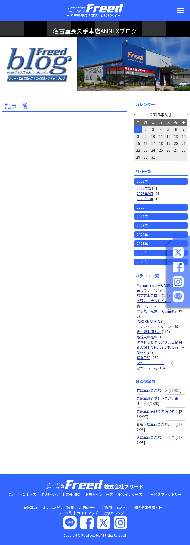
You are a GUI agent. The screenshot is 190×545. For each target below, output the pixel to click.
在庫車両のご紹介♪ (152, 390)
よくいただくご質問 (58, 507)
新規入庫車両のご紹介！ (156, 424)
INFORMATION (148, 321)
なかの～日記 (147, 367)
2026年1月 (145, 198)
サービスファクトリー (164, 494)
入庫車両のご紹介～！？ (156, 437)
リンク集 (65, 512)
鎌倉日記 (143, 357)
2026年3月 (145, 188)
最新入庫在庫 (147, 336)
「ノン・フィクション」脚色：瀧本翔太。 (157, 329)
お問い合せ (87, 507)
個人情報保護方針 (148, 507)
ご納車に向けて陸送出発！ (157, 411)
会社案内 (30, 507)
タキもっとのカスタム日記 (157, 342)
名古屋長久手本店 (22, 494)
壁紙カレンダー (115, 512)
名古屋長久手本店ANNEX (60, 494)
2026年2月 (145, 193)
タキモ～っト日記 (150, 362)
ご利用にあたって (115, 507)
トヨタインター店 (99, 494)
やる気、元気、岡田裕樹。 (157, 311)
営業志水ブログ (149, 295)
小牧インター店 (130, 494)
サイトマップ (87, 512)
